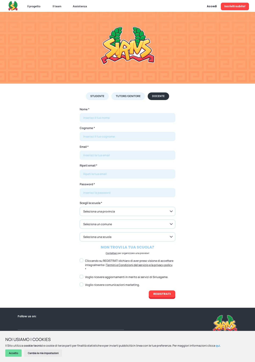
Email (83, 147)
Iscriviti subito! (234, 6)
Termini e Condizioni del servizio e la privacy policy (139, 265)
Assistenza (80, 6)
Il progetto (33, 6)
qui (218, 346)
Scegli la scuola (90, 203)
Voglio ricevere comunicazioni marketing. (112, 285)
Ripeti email (87, 165)
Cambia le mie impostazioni (43, 353)
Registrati (162, 294)
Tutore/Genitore (128, 96)
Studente (97, 96)
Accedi (212, 6)
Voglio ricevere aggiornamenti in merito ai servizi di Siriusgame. (126, 277)
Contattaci (111, 253)
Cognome (86, 128)
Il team (57, 6)
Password (86, 184)
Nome (84, 109)
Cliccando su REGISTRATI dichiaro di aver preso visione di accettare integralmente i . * (129, 265)
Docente (158, 96)
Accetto (13, 353)
